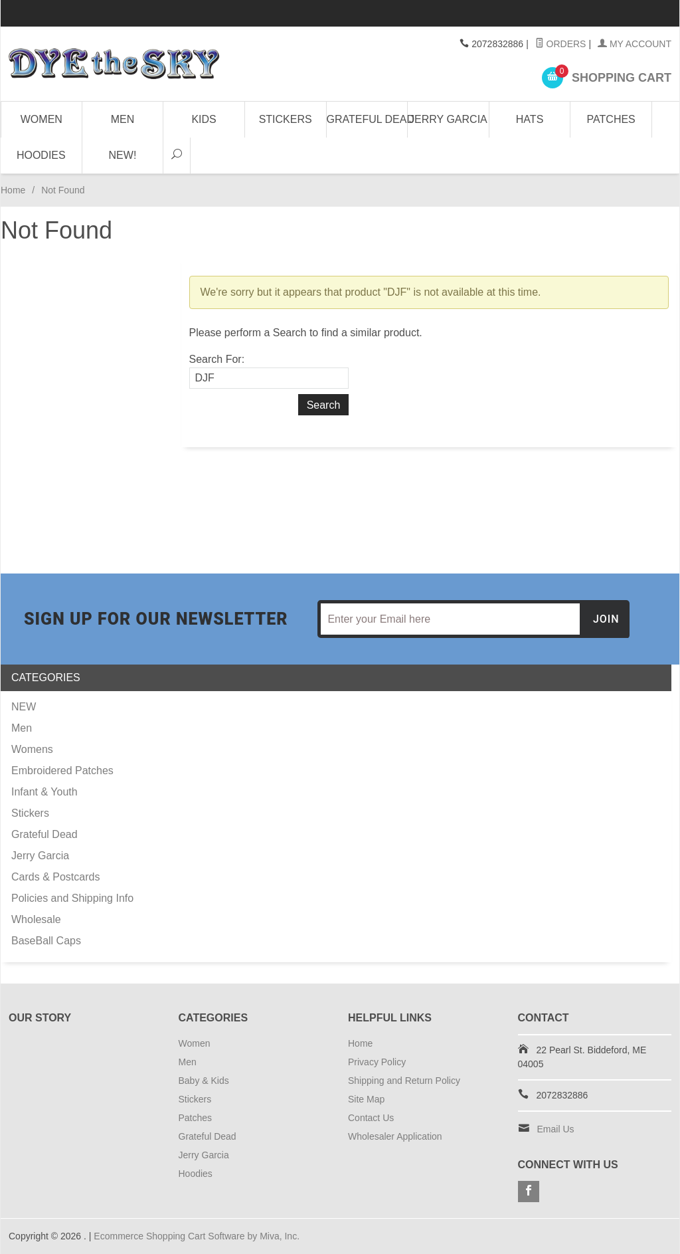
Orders (560, 44)
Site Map (366, 1099)
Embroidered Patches (62, 770)
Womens (32, 749)
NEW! (123, 155)
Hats (529, 119)
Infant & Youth (44, 791)
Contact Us (371, 1117)
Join (606, 619)
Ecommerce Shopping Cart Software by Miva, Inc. (196, 1236)
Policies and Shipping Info (72, 898)
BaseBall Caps (46, 940)
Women (41, 119)
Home (13, 190)
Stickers (285, 119)
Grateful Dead (367, 119)
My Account (634, 44)
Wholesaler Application (395, 1136)
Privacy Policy (377, 1062)
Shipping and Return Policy (404, 1080)
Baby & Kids (204, 1080)
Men (123, 119)
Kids (203, 119)
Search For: (217, 359)
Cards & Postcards (55, 877)
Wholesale (36, 919)
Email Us (555, 1129)
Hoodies (41, 155)
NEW (23, 706)
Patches (611, 119)
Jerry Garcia (448, 119)
